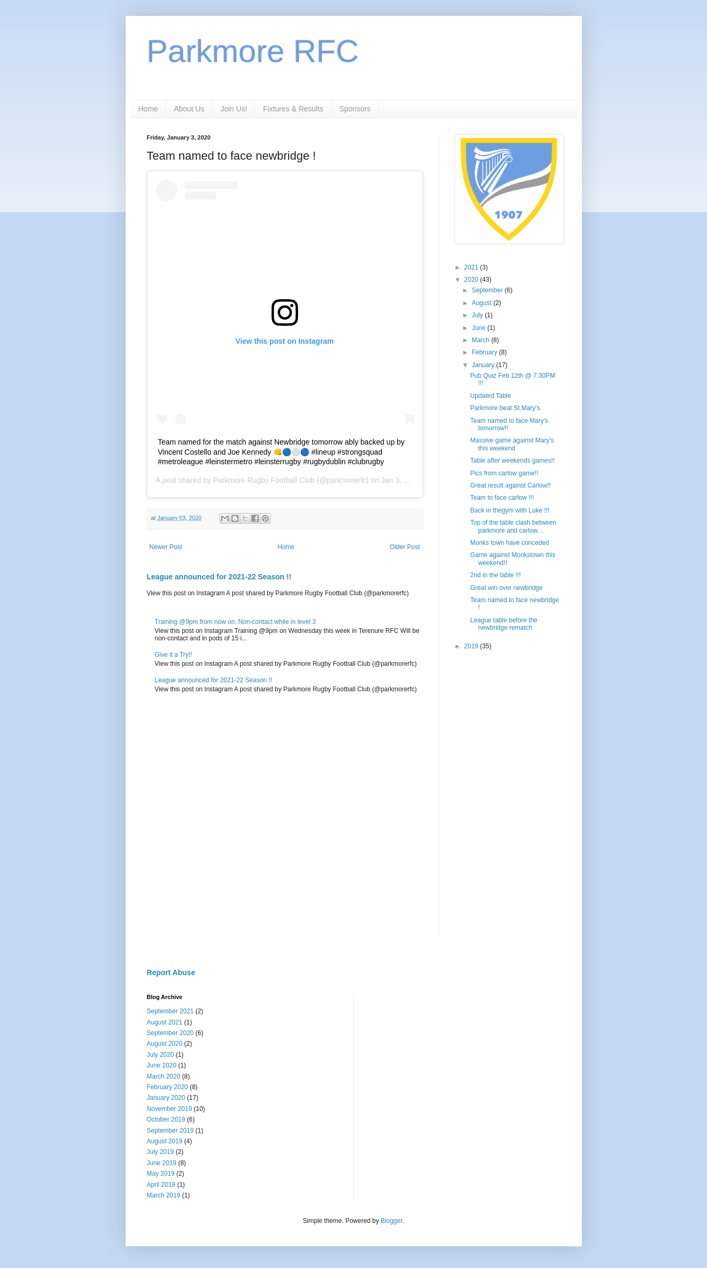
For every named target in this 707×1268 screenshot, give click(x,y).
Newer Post (166, 547)
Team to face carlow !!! (502, 497)
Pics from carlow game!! (504, 473)
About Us (189, 109)
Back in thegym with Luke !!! (509, 510)
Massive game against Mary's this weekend (512, 444)
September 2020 (170, 1033)
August (482, 303)
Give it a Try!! (174, 654)
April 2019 (161, 1184)
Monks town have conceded (509, 542)
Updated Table (490, 395)
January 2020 (166, 1097)
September (488, 290)
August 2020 (164, 1043)
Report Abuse (171, 972)
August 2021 (164, 1022)
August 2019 (164, 1141)
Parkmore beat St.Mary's (505, 408)
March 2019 (163, 1195)
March (481, 340)
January (484, 365)
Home (148, 109)
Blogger (392, 1220)
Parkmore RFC (253, 51)
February (485, 352)
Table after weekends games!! (512, 460)
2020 (472, 279)
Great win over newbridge (506, 588)
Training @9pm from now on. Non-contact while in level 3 (235, 622)
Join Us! (233, 109)
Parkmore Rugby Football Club (264, 480)
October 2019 (166, 1119)
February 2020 (167, 1087)
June (479, 328)
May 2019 (161, 1173)
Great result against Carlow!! (510, 485)
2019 (472, 646)
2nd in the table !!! (495, 575)
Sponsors (355, 109)
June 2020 (162, 1065)
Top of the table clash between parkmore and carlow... (513, 526)
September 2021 (170, 1011)
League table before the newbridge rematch (503, 623)
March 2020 (163, 1076)
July (478, 315)
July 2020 (160, 1054)
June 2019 (162, 1163)
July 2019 (160, 1152)
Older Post (405, 547)
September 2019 (170, 1130)
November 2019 (169, 1109)
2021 (472, 267)
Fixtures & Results (293, 109)
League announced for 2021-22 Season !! (219, 576)
